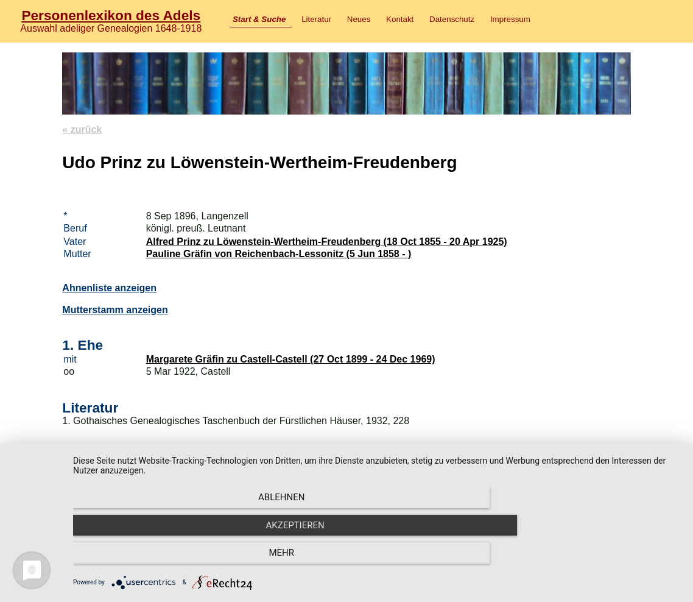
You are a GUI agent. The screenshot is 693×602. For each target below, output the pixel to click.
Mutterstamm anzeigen (114, 310)
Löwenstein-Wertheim (112, 469)
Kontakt (399, 19)
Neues (359, 19)
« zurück (82, 129)
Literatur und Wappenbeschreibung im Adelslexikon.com (194, 495)
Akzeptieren (377, 559)
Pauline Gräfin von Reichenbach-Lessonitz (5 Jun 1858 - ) (279, 254)
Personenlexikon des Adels (110, 15)
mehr (589, 559)
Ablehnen (164, 559)
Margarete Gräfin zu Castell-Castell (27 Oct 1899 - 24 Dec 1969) (290, 359)
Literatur (316, 19)
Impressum (510, 19)
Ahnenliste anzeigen (109, 288)
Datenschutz (451, 19)
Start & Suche (259, 19)
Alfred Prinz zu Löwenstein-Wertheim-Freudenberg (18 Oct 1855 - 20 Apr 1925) (326, 241)
